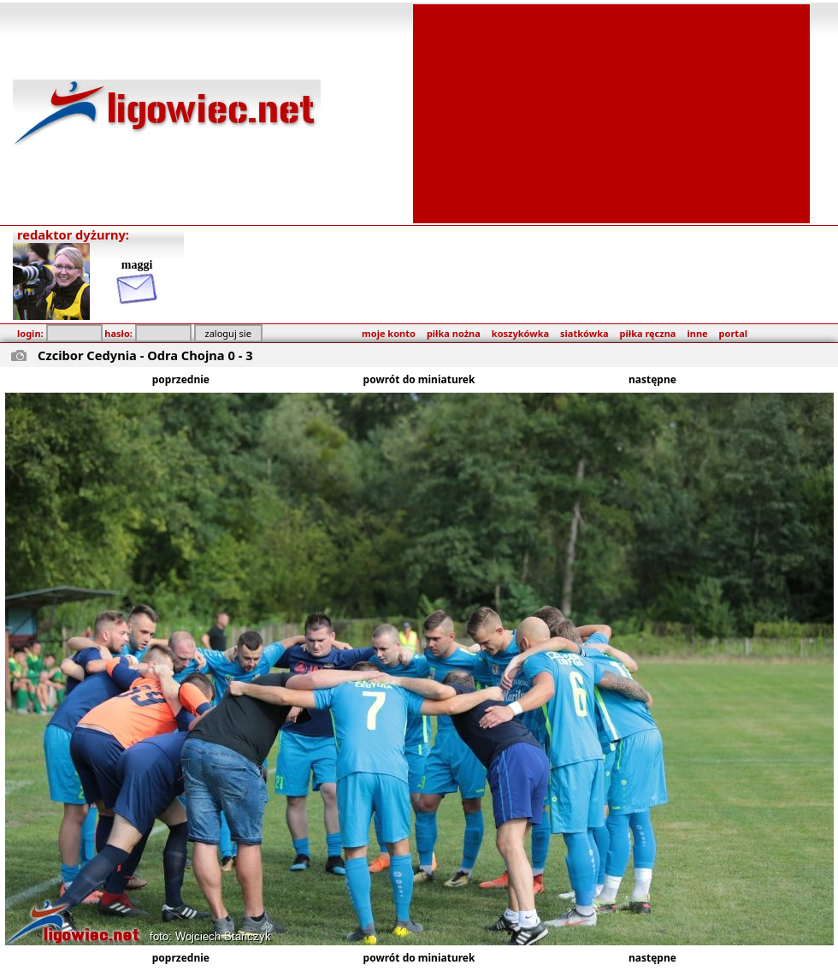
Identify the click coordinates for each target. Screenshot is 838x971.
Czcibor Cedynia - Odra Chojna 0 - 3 (145, 355)
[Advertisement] (611, 112)
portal (733, 333)
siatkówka (584, 333)
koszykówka (520, 333)
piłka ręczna (648, 333)
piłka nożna (454, 333)
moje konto (389, 333)
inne (697, 333)
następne (652, 379)
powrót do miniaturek (419, 379)
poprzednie (181, 379)
